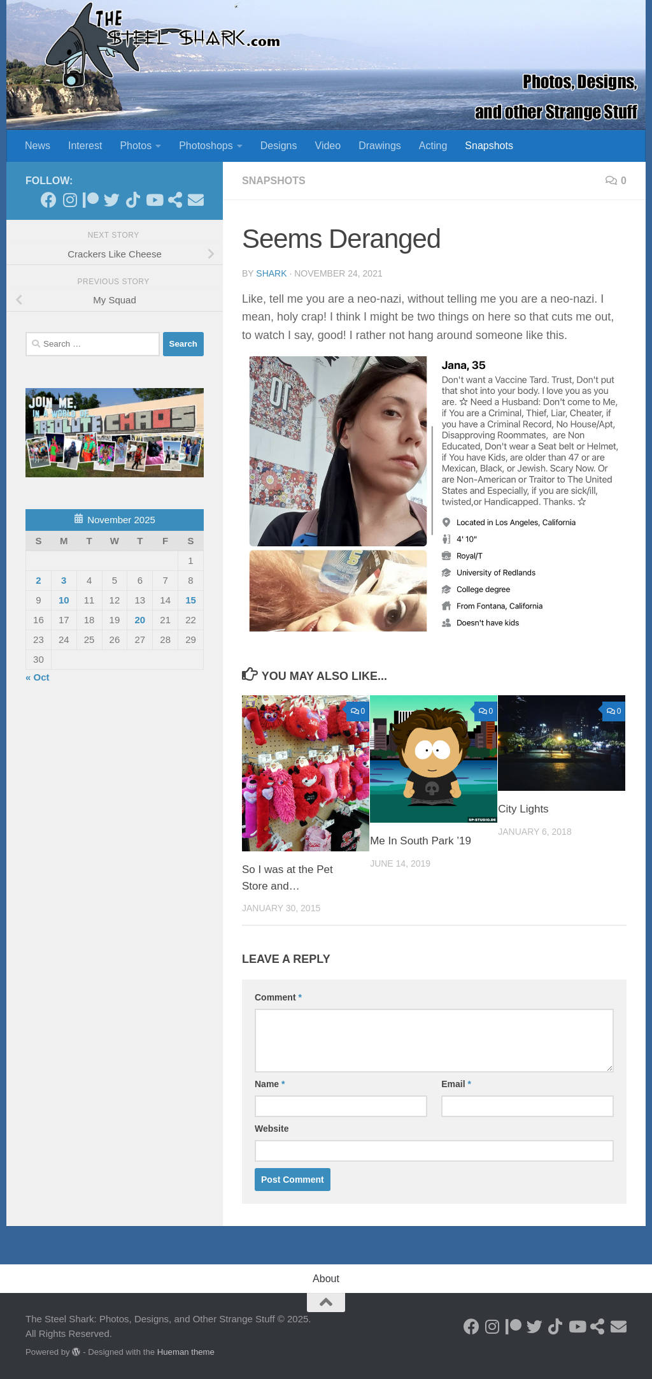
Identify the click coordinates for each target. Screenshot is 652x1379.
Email (456, 1084)
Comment (278, 997)
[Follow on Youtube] (154, 200)
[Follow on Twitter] (112, 200)
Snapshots (489, 145)
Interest (85, 145)
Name (270, 1084)
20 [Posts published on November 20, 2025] (139, 619)
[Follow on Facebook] (49, 200)
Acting (433, 145)
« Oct (37, 677)
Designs (278, 145)
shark (271, 273)
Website (271, 1128)
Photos (136, 145)
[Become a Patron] (91, 200)
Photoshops (206, 145)
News (37, 145)
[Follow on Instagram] (70, 200)
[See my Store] (175, 200)
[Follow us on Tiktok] (133, 200)
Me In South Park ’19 (420, 841)
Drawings (379, 145)
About (326, 1278)
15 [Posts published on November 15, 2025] (190, 600)
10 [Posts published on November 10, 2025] (64, 600)
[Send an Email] (196, 200)
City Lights (523, 809)
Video (328, 145)
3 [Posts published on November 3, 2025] (63, 580)
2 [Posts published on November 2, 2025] (38, 580)
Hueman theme (186, 1352)
